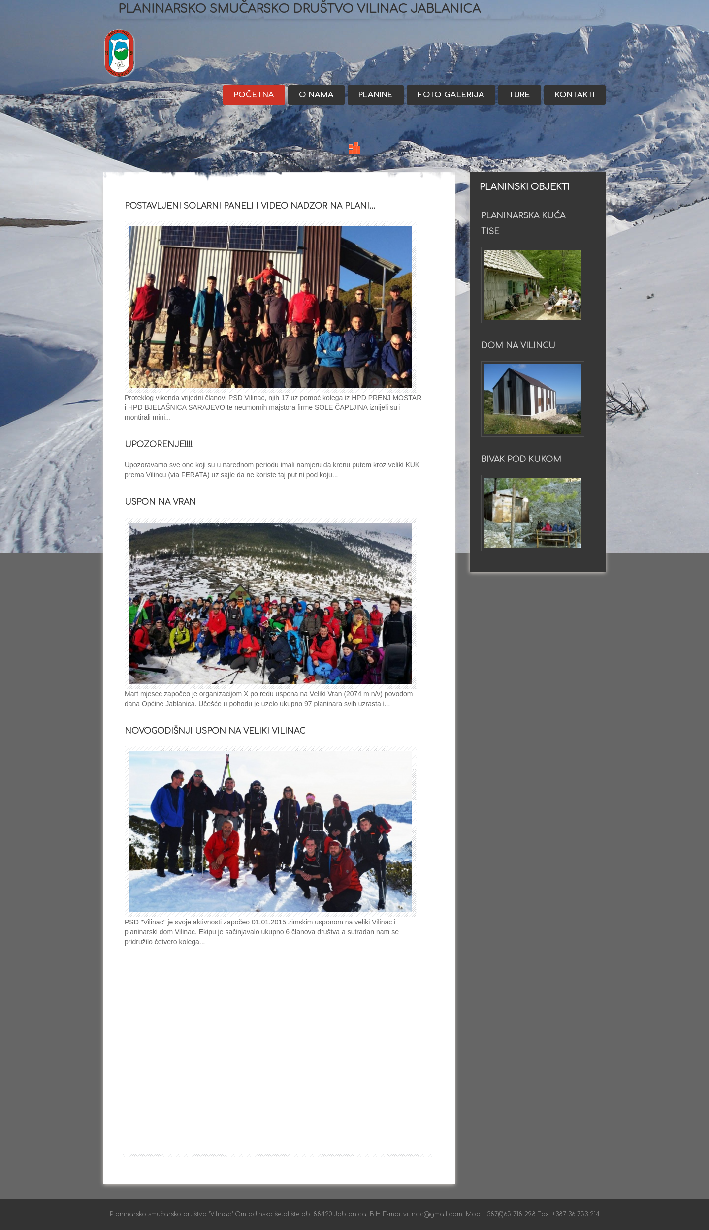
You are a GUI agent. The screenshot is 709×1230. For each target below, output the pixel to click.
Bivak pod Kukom (521, 459)
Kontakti (575, 95)
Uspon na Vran (160, 502)
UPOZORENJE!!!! (159, 444)
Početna (254, 95)
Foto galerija (451, 95)
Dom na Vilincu (518, 345)
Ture (519, 95)
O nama (316, 95)
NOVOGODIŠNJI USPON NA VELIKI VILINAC (215, 731)
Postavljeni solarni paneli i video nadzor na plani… (250, 206)
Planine (375, 95)
